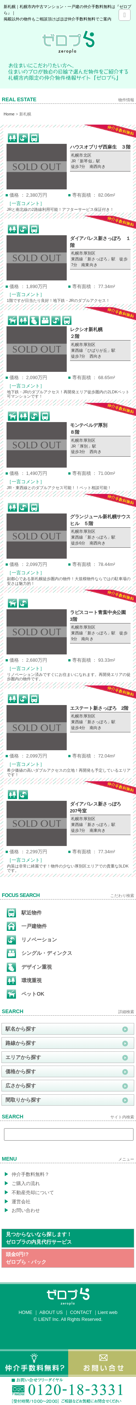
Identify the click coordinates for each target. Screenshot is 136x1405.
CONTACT (81, 1312)
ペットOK (25, 994)
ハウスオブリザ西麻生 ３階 (100, 147)
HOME (25, 1312)
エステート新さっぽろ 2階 (99, 708)
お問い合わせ (22, 1210)
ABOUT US (51, 1312)
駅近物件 (24, 913)
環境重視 (24, 980)
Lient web (108, 1312)
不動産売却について (29, 1192)
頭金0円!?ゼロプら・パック (26, 1258)
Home (9, 114)
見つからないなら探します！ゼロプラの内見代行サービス (39, 1238)
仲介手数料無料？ (26, 1174)
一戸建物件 (27, 926)
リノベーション (32, 940)
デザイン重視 (29, 967)
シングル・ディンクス (39, 953)
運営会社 (17, 1201)
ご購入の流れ (22, 1183)
